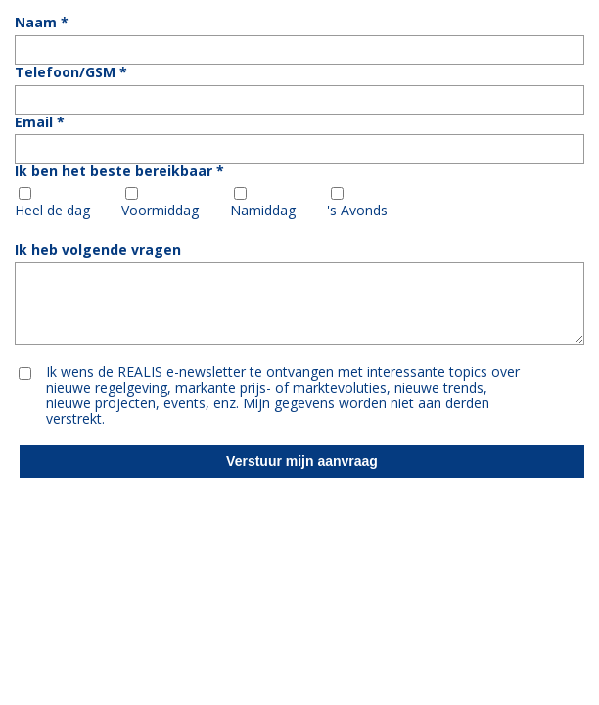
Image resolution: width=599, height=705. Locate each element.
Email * (40, 123)
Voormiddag (160, 211)
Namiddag (263, 211)
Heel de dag (52, 211)
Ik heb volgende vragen (98, 250)
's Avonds (357, 211)
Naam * (42, 23)
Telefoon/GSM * (71, 73)
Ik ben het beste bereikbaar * (119, 172)
